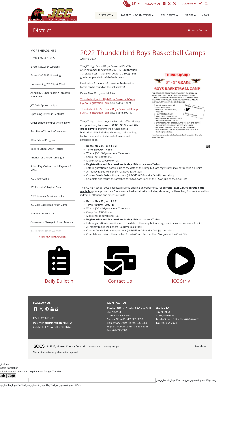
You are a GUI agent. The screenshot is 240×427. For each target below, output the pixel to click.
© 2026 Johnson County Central (66, 346)
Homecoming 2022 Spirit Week (48, 84)
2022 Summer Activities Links (47, 196)
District (203, 30)
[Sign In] (200, 3)
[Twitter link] (41, 309)
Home (191, 30)
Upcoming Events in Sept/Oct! (47, 114)
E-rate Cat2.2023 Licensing (45, 75)
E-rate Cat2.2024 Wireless (45, 66)
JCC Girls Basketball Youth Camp (49, 204)
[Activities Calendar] (52, 309)
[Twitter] (169, 3)
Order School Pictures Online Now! (50, 122)
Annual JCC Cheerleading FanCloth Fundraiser (50, 94)
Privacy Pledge (111, 346)
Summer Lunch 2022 (42, 213)
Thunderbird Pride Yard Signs (47, 157)
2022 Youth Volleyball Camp (46, 187)
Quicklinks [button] (189, 3)
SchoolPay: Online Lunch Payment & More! (50, 168)
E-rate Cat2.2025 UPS (42, 58)
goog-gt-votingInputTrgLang (201, 380)
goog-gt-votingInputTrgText (40, 385)
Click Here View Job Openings (52, 327)
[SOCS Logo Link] (39, 346)
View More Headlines (53, 236)
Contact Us (120, 281)
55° (130, 3)
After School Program (42, 140)
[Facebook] (164, 3)
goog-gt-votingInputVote (68, 385)
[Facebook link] (35, 309)
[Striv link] (47, 309)
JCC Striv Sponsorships (43, 105)
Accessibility (94, 346)
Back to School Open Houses (47, 148)
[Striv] (174, 3)
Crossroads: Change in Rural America (51, 222)
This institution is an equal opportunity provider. (56, 352)
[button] (113, 15)
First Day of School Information (48, 131)
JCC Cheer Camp (39, 178)
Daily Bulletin (59, 281)
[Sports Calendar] (56, 309)
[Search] (206, 3)
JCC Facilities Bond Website (45, 231)
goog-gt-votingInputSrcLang (171, 380)
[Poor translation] (11, 375)
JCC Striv (181, 281)
